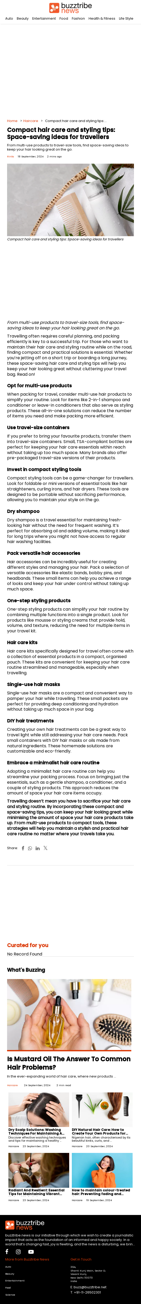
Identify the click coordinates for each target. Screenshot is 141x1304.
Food (63, 18)
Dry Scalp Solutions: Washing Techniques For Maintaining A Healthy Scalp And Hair (35, 1133)
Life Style (126, 18)
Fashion (78, 18)
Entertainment (44, 18)
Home (12, 121)
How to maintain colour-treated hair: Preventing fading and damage (101, 1194)
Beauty (23, 18)
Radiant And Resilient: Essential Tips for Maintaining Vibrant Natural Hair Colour (36, 1194)
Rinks (10, 156)
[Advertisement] (70, 68)
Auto (9, 18)
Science (10, 1294)
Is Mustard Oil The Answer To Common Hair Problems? (69, 1063)
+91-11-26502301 (87, 1292)
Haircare (30, 121)
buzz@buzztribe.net (90, 1287)
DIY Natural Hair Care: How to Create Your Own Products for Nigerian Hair (99, 1133)
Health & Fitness (102, 18)
